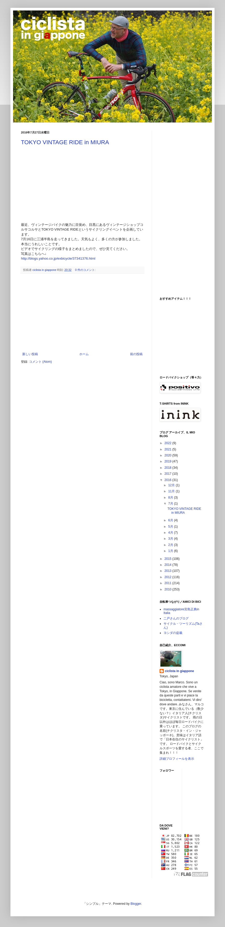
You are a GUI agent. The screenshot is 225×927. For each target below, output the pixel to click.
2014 (168, 565)
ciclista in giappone (179, 671)
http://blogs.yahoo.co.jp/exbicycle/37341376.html (58, 258)
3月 (171, 538)
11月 (172, 491)
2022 (168, 443)
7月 (171, 503)
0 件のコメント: (85, 269)
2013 (168, 571)
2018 (168, 468)
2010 (168, 589)
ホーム (84, 354)
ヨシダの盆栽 (173, 633)
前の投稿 (136, 354)
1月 (171, 551)
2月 (171, 545)
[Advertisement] (82, 313)
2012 (168, 577)
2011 (168, 583)
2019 (168, 461)
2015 (168, 559)
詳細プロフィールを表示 (177, 759)
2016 (168, 480)
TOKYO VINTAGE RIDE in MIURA (65, 142)
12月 (172, 485)
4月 (171, 532)
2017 (168, 474)
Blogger (136, 904)
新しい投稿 (30, 354)
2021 (168, 449)
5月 (171, 526)
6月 (171, 520)
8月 (171, 497)
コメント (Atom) (40, 362)
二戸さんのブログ (176, 618)
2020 (168, 455)
